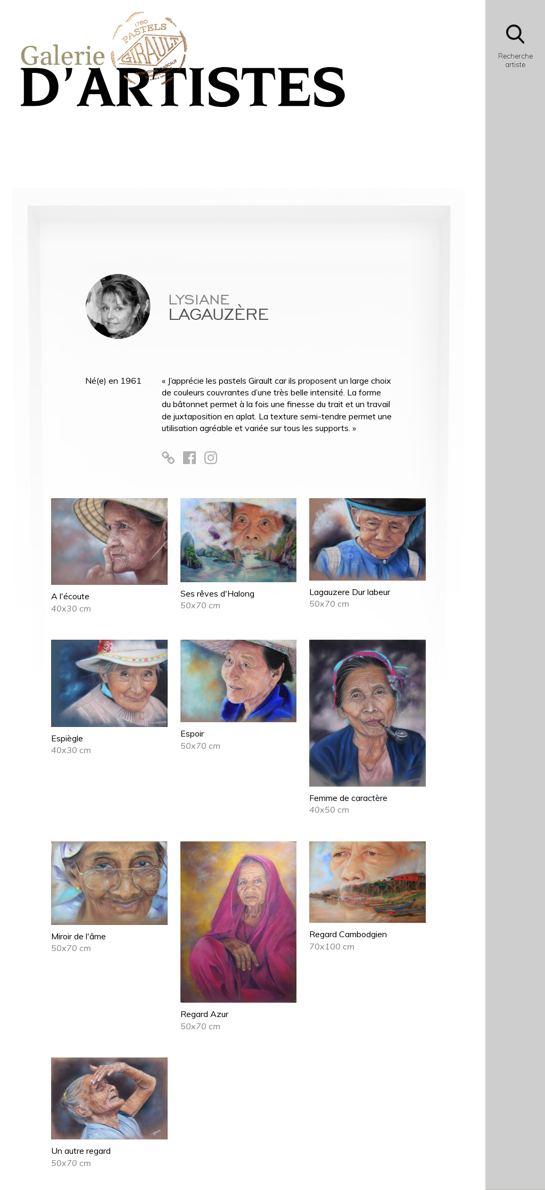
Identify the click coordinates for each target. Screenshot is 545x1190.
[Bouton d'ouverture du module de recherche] (515, 49)
